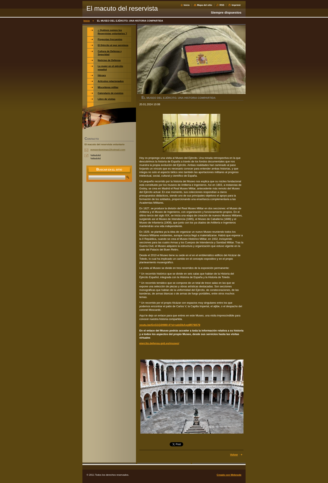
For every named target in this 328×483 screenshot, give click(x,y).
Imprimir (236, 5)
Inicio (187, 5)
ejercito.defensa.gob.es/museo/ (159, 343)
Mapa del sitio (204, 5)
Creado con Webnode (229, 475)
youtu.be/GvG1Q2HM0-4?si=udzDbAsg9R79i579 (169, 324)
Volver (234, 454)
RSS (222, 5)
